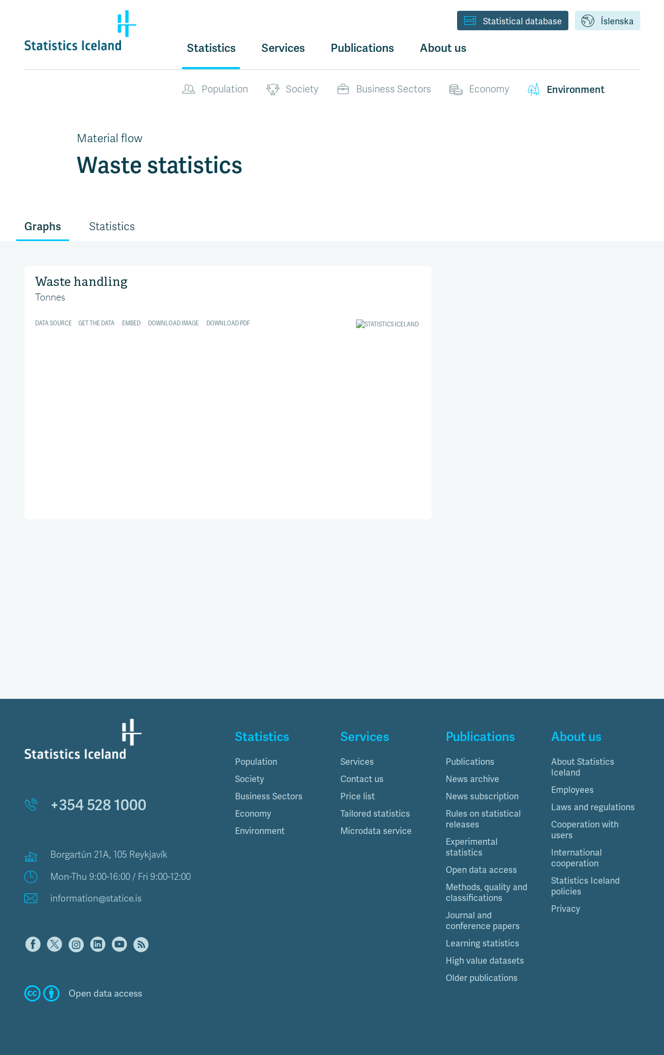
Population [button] (256, 761)
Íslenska (607, 22)
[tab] (279, 762)
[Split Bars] (228, 391)
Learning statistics (482, 943)
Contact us (362, 779)
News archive (472, 779)
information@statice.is (96, 898)
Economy (479, 89)
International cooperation (576, 858)
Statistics (211, 48)
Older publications (482, 978)
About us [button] (443, 48)
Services (357, 761)
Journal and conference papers (483, 921)
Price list (357, 796)
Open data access (481, 870)
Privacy (565, 908)
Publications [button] (362, 48)
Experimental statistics (472, 847)
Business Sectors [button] (269, 796)
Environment (566, 89)
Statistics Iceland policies (585, 886)
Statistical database (513, 22)
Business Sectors (384, 89)
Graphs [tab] (42, 226)
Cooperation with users (585, 830)
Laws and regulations (593, 807)
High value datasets (485, 960)
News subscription (482, 796)
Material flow (109, 138)
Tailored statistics (375, 813)
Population (215, 89)
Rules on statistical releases (483, 819)
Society (292, 89)
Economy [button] (253, 813)
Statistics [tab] (112, 226)
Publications (470, 761)
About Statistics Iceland (582, 767)
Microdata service (376, 831)
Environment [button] (260, 831)
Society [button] (249, 779)
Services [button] (283, 48)
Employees (572, 790)
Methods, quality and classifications (486, 893)
